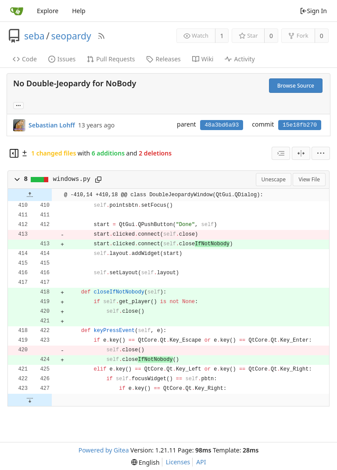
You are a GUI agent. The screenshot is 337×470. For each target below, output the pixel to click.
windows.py (72, 179)
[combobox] (281, 153)
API (201, 462)
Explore (47, 11)
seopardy (71, 36)
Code (25, 59)
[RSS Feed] (101, 36)
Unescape (274, 179)
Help (79, 11)
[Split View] (301, 153)
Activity (240, 59)
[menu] (321, 153)
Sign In (313, 11)
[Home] (16, 11)
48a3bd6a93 (221, 125)
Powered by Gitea (104, 450)
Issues (61, 59)
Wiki (203, 59)
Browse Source (295, 85)
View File (309, 179)
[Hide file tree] (14, 153)
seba (34, 36)
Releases (163, 59)
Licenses (178, 462)
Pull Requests (111, 59)
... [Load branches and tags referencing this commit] (18, 105)
